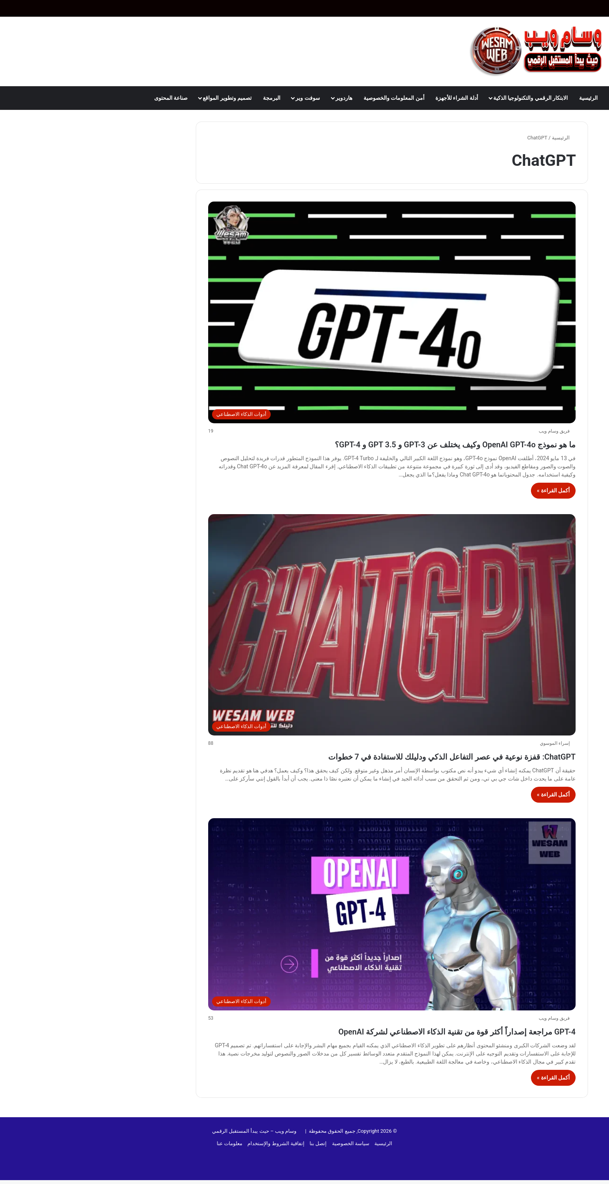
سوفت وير (308, 98)
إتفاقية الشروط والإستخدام (275, 1157)
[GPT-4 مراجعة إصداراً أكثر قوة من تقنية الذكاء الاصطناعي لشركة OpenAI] (392, 928)
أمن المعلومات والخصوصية (394, 98)
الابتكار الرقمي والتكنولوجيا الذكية (530, 98)
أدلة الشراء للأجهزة (456, 98)
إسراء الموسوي (555, 743)
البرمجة (271, 98)
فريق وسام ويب (554, 431)
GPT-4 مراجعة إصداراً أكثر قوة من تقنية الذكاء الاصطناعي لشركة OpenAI (400, 1044)
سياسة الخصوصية (350, 1157)
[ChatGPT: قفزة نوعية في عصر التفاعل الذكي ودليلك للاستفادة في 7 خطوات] (392, 624)
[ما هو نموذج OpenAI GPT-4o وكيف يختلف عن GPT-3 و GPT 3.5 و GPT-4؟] (392, 312)
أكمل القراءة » (553, 490)
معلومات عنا (229, 1157)
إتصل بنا (318, 1157)
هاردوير (344, 98)
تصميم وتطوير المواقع (227, 98)
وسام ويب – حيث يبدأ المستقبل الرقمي (254, 1145)
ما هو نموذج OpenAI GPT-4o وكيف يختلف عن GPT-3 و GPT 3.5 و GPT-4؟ (397, 443)
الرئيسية (588, 98)
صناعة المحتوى (171, 98)
